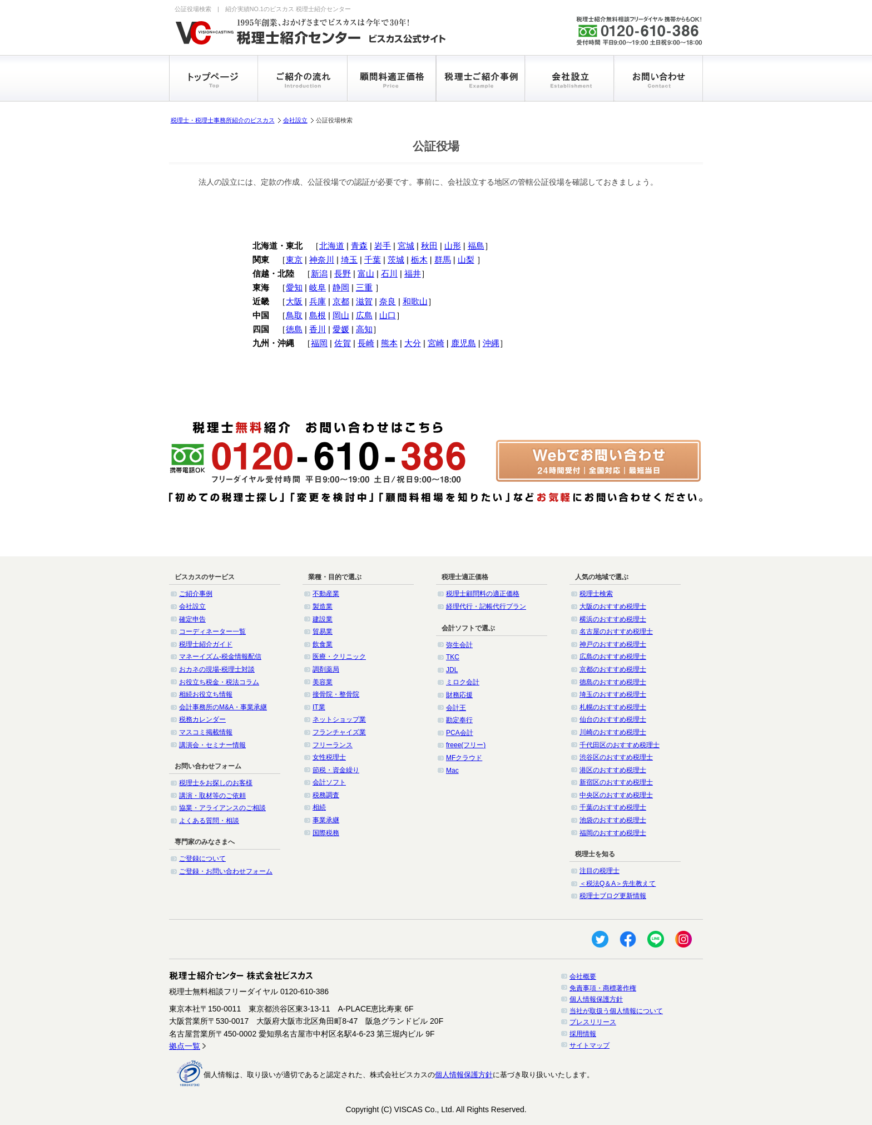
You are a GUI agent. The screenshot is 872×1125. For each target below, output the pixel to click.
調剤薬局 (326, 669)
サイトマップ (589, 1045)
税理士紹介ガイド (205, 644)
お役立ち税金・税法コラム (219, 682)
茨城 (396, 259)
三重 (364, 287)
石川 (389, 273)
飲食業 (323, 644)
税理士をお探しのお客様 (215, 783)
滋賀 (364, 301)
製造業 (323, 606)
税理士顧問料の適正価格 (482, 594)
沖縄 (491, 343)
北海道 (331, 245)
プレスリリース (592, 1022)
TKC (452, 657)
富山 (366, 273)
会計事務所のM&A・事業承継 (223, 707)
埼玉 (349, 259)
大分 (412, 343)
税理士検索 (596, 594)
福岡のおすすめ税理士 (612, 833)
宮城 (406, 245)
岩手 (382, 245)
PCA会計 (459, 733)
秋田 (429, 245)
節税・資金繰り (336, 770)
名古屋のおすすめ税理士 (616, 631)
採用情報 (582, 1034)
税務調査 (326, 795)
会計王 (456, 708)
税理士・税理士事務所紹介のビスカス (223, 120)
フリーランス (333, 745)
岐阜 (317, 287)
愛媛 (341, 329)
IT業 (319, 707)
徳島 (294, 329)
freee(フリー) (465, 745)
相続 (319, 807)
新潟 (319, 273)
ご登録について (202, 858)
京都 (341, 301)
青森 (359, 245)
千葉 (372, 259)
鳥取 (294, 315)
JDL (452, 670)
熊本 (389, 343)
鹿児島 (463, 343)
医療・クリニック (339, 656)
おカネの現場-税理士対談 (217, 669)
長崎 (366, 343)
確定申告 (192, 619)
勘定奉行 (459, 720)
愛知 (294, 287)
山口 (387, 315)
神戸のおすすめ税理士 (612, 644)
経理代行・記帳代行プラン (486, 606)
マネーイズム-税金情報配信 (220, 656)
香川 (317, 329)
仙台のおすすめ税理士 (612, 719)
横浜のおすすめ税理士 (612, 619)
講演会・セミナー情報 (212, 745)
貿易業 (323, 631)
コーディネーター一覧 (212, 631)
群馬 (442, 259)
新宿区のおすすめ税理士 (616, 782)
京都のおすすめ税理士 (612, 669)
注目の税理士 (599, 871)
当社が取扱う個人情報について (616, 1011)
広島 (364, 315)
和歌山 (415, 301)
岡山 (341, 315)
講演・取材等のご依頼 (212, 796)
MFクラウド (464, 758)
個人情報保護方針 (596, 999)
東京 (294, 259)
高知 (364, 329)
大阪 (294, 301)
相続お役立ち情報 (205, 694)
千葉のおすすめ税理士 (612, 807)
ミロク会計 (462, 682)
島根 (317, 315)
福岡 (319, 343)
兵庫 (317, 301)
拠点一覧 (184, 1046)
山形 (452, 245)
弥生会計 (459, 645)
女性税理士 (329, 757)
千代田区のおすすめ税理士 (619, 745)
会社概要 (582, 976)
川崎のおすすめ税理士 (612, 732)
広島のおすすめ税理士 (612, 656)
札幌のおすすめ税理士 (612, 707)
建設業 (323, 619)
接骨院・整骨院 (336, 694)
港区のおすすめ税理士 (612, 770)
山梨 (466, 259)
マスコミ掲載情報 (205, 732)
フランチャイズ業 (339, 732)
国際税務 (326, 833)
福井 (412, 273)
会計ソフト (329, 782)
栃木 (419, 259)
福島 (476, 245)
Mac (452, 770)
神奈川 (321, 259)
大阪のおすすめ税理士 (612, 606)
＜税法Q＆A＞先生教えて (617, 883)
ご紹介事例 (195, 594)
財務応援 (459, 695)
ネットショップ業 (339, 719)
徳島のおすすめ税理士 (612, 682)
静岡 (341, 287)
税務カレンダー (202, 719)
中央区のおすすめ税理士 (616, 795)
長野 (342, 273)
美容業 (323, 682)
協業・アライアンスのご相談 (222, 808)
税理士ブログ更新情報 (612, 896)
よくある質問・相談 (209, 821)
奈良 (387, 301)
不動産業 (326, 594)
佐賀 (342, 343)
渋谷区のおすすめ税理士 (616, 757)
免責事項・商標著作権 (602, 988)
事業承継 (326, 820)
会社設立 (295, 120)
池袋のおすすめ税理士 (612, 820)
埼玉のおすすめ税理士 (612, 694)
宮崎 (436, 343)
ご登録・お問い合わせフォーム (225, 871)
